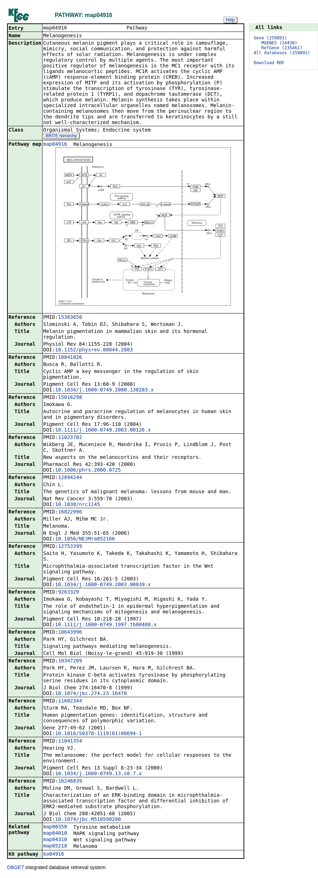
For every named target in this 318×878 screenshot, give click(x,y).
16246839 (70, 781)
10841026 (70, 358)
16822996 (70, 512)
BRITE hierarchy (61, 136)
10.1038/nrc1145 (77, 505)
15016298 (70, 398)
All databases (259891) (282, 52)
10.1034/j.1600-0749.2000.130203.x (104, 390)
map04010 (55, 834)
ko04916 (53, 854)
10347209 (70, 661)
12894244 (70, 478)
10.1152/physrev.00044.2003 (94, 350)
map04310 (55, 840)
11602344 (70, 701)
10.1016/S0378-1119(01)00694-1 (98, 734)
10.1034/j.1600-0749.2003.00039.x (103, 585)
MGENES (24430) (279, 42)
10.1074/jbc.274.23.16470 (91, 694)
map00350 (55, 827)
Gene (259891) (270, 37)
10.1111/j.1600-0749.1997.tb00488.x (106, 625)
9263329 (68, 592)
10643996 (70, 632)
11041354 (70, 741)
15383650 (70, 318)
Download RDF (269, 62)
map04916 (55, 145)
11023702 (70, 438)
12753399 (70, 547)
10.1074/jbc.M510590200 (88, 820)
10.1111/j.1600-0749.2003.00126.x (103, 430)
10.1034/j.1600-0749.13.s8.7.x (98, 774)
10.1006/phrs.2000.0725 (88, 470)
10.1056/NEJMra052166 (85, 539)
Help (230, 19)
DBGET (15, 868)
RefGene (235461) (281, 47)
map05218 (55, 846)
